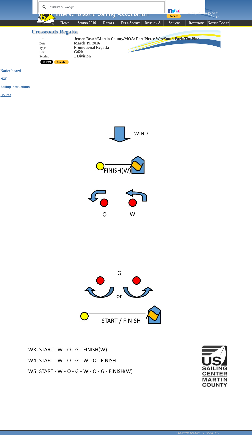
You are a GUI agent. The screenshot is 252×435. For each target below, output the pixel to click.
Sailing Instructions (15, 87)
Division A (152, 23)
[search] (101, 7)
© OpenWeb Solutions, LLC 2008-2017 (197, 432)
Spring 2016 (87, 23)
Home (64, 23)
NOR (4, 78)
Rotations (196, 23)
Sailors (175, 23)
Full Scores (130, 23)
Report (109, 23)
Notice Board (218, 23)
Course (6, 95)
